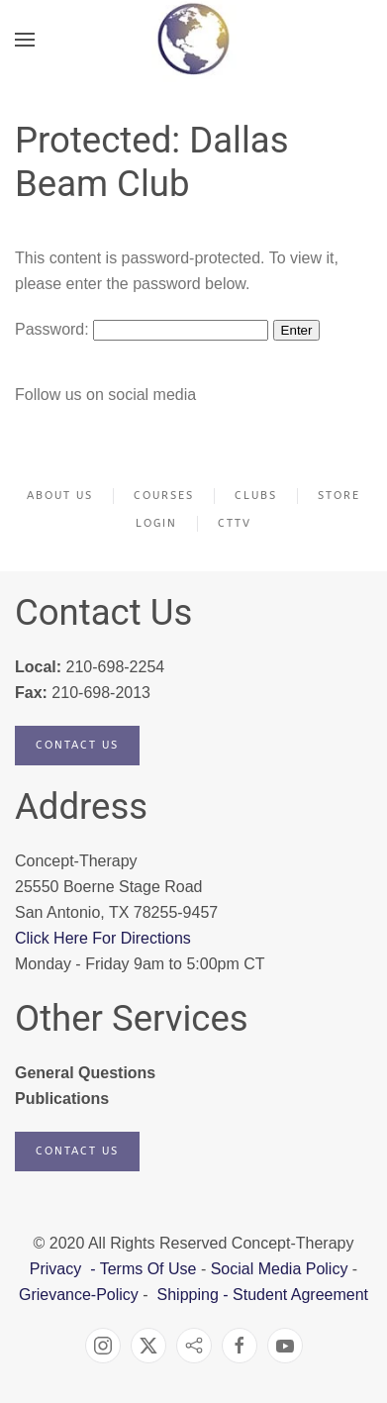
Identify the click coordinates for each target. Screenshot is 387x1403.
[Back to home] (193, 39)
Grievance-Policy (79, 1294)
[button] (25, 39)
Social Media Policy (276, 1268)
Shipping (188, 1294)
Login (156, 523)
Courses (164, 495)
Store (339, 495)
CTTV (234, 523)
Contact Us (77, 745)
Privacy (58, 1268)
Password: (141, 329)
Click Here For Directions (103, 938)
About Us (60, 495)
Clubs (256, 495)
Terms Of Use (148, 1268)
